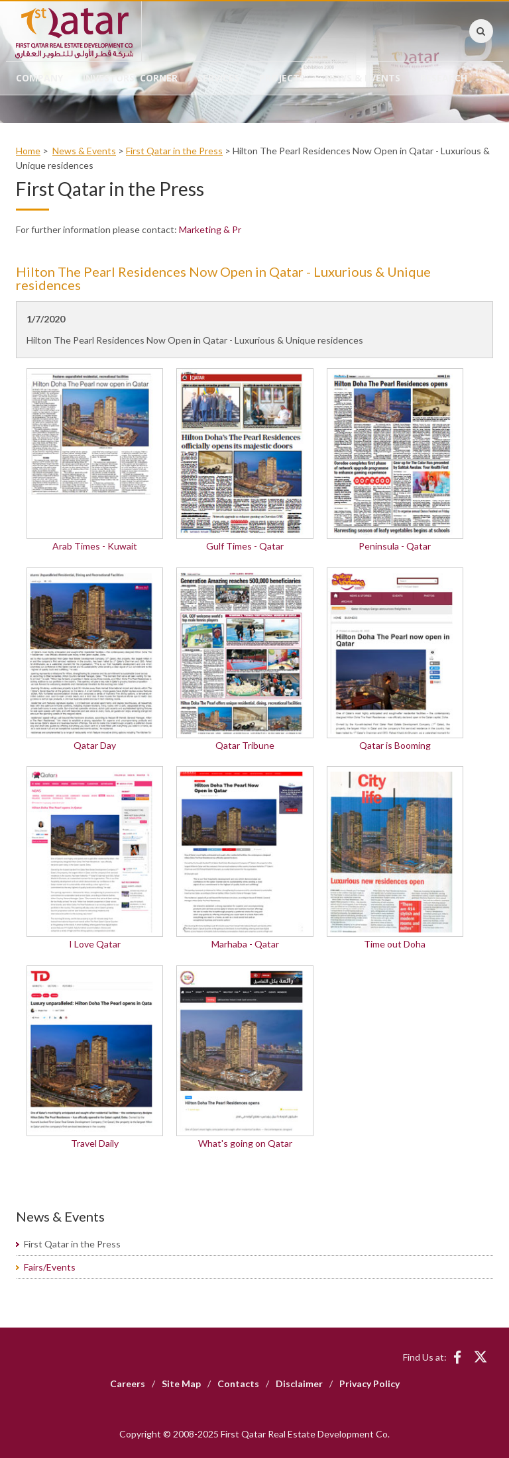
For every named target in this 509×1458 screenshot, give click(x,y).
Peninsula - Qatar (395, 546)
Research (443, 78)
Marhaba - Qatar (245, 943)
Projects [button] (282, 78)
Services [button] (218, 78)
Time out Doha (394, 943)
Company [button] (39, 78)
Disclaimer (299, 1383)
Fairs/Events (50, 1267)
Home (28, 150)
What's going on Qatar (245, 1143)
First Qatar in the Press (174, 150)
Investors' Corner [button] (130, 78)
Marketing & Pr (210, 229)
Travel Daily (95, 1143)
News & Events (84, 150)
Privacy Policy (369, 1383)
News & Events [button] (362, 78)
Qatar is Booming (395, 745)
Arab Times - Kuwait (94, 546)
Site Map (181, 1383)
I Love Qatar (95, 943)
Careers (127, 1383)
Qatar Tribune (244, 745)
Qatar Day (95, 745)
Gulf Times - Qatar (245, 546)
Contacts (238, 1383)
